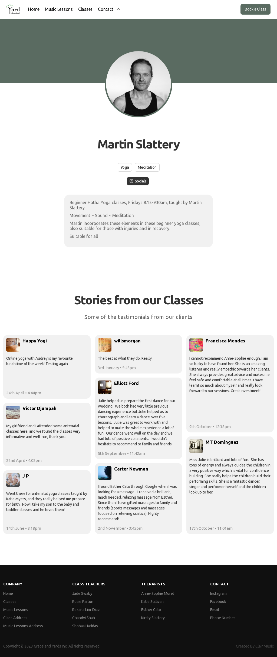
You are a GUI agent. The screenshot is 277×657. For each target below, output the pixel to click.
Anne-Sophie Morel (157, 593)
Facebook (218, 601)
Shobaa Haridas (85, 626)
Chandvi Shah (83, 618)
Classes (85, 9)
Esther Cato (151, 610)
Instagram (218, 593)
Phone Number (222, 618)
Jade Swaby (82, 593)
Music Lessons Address (23, 626)
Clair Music (264, 646)
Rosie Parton (82, 601)
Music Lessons (59, 9)
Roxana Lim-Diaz (86, 610)
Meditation (147, 167)
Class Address (15, 618)
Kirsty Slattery (153, 618)
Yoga (125, 167)
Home (33, 9)
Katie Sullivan (152, 601)
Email (214, 610)
